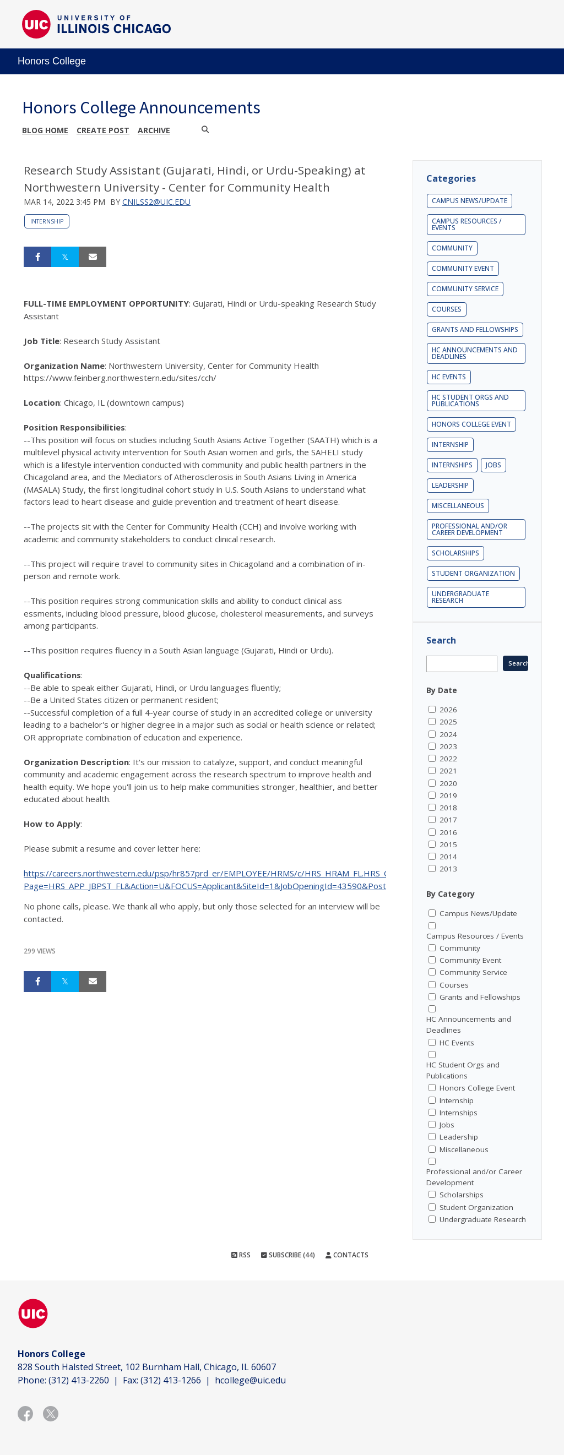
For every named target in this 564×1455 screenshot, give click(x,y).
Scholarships (455, 553)
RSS (241, 1255)
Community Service (465, 288)
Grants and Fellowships (475, 329)
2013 (448, 869)
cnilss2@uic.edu (156, 202)
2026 (448, 710)
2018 (448, 808)
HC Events (449, 377)
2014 (448, 857)
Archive (154, 130)
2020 (448, 783)
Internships (452, 465)
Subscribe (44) (288, 1255)
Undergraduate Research (460, 597)
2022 (448, 759)
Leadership (450, 485)
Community (452, 248)
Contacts (347, 1255)
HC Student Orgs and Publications (470, 400)
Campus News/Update (469, 200)
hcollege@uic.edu (250, 1380)
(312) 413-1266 (170, 1380)
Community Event (463, 268)
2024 (448, 734)
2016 (448, 832)
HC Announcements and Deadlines (475, 353)
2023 (448, 746)
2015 (448, 844)
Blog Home (45, 130)
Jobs (493, 465)
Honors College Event (471, 424)
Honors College (52, 61)
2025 (448, 722)
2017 (448, 820)
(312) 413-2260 (78, 1380)
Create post (103, 130)
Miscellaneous (458, 505)
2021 (448, 771)
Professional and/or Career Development (469, 529)
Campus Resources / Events (467, 224)
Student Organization (473, 573)
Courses (447, 309)
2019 (448, 795)
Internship (46, 221)
